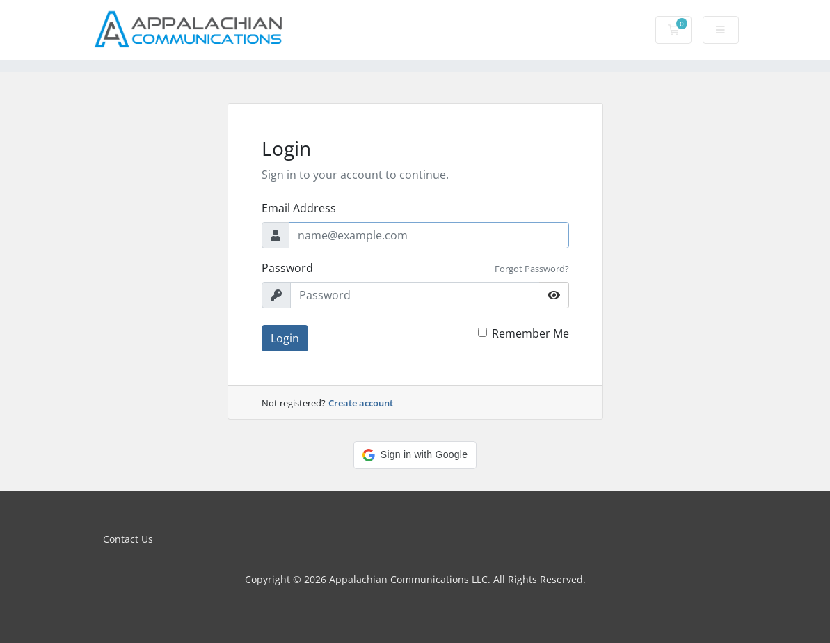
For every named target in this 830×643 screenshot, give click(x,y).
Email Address (299, 208)
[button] (415, 455)
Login (285, 338)
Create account (360, 403)
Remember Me (530, 333)
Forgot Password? (532, 268)
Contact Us (128, 539)
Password (287, 268)
